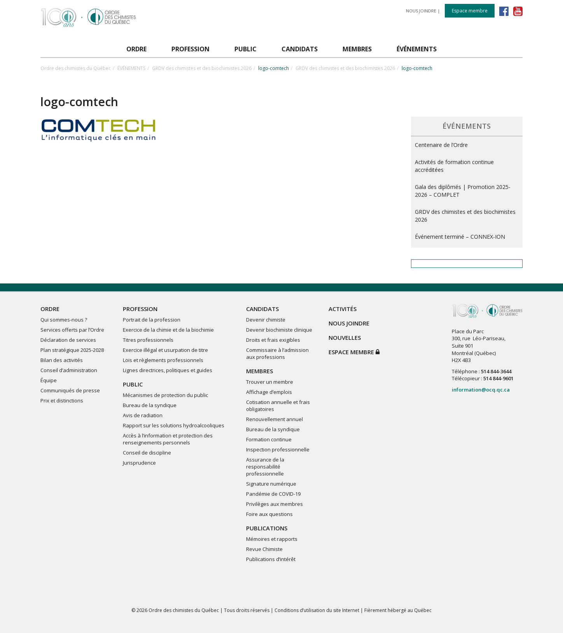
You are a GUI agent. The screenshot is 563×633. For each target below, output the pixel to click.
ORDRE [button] (136, 49)
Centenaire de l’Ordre (441, 145)
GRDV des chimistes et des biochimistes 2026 (202, 68)
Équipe (48, 380)
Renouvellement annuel (274, 419)
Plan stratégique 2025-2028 (72, 349)
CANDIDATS (262, 309)
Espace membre (470, 10)
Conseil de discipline (147, 452)
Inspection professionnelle (277, 449)
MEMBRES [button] (357, 49)
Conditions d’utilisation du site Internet (317, 610)
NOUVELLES (345, 337)
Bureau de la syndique (150, 405)
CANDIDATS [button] (300, 49)
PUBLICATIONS (266, 528)
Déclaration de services (68, 339)
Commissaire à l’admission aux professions (277, 353)
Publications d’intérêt (270, 559)
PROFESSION (140, 309)
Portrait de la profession (151, 319)
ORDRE (49, 309)
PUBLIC (133, 384)
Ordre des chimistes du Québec (75, 68)
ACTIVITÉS (343, 309)
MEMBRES (259, 371)
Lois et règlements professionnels (163, 360)
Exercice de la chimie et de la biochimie (168, 329)
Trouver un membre (269, 381)
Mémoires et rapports (271, 538)
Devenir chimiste (265, 319)
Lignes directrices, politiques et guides (167, 370)
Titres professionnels (148, 339)
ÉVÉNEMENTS (131, 68)
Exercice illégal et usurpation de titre (165, 349)
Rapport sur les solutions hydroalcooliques (173, 425)
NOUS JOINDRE (421, 11)
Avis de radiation (143, 415)
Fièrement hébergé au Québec (398, 610)
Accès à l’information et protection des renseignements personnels (168, 439)
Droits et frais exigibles (273, 339)
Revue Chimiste (264, 549)
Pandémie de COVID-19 (273, 493)
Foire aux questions (269, 514)
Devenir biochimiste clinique (279, 329)
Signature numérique (271, 483)
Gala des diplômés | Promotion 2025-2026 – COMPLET (463, 190)
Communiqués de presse (70, 390)
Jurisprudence (139, 462)
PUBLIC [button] (245, 49)
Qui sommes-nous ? (63, 319)
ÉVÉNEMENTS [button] (417, 49)
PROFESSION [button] (190, 49)
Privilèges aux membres (274, 503)
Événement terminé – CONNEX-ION (460, 236)
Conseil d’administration (68, 370)
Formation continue (269, 439)
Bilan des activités (61, 360)
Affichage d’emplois (269, 391)
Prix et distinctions (61, 400)
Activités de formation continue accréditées (454, 165)
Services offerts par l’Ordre (72, 329)
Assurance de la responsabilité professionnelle (265, 466)
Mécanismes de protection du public (165, 395)
